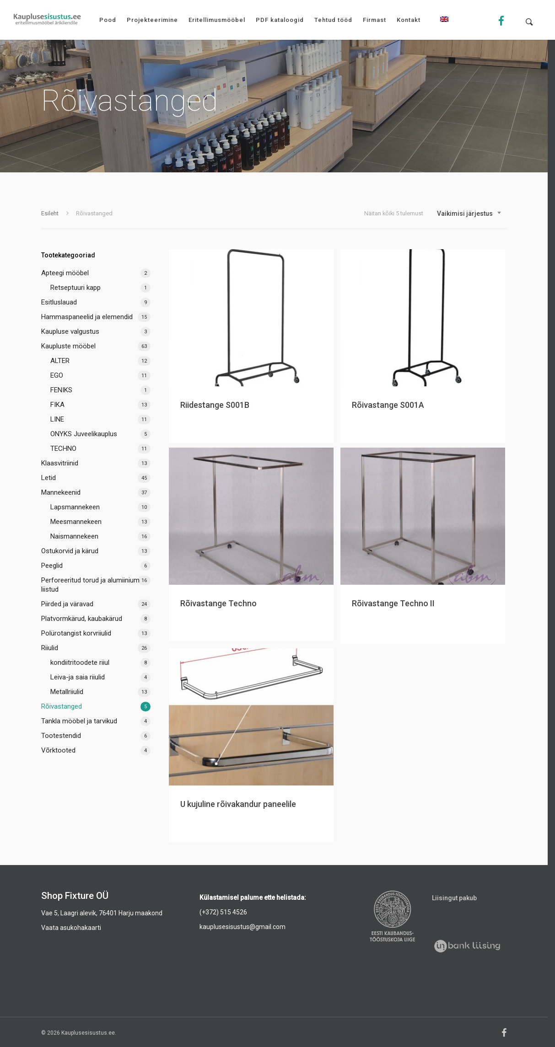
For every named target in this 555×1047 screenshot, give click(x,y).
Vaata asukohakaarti (71, 927)
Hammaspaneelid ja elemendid (87, 317)
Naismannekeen (74, 536)
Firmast (374, 19)
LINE (57, 419)
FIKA (57, 405)
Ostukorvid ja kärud (69, 551)
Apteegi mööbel (65, 273)
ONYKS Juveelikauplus (83, 434)
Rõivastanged (61, 706)
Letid (48, 478)
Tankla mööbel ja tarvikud (79, 721)
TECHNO (63, 448)
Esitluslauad (59, 302)
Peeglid (52, 565)
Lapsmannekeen (75, 507)
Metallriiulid (66, 692)
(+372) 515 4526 (223, 912)
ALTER (60, 361)
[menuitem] (444, 26)
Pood (107, 19)
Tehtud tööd (333, 19)
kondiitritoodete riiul (79, 662)
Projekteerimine (152, 19)
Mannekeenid (61, 492)
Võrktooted (58, 750)
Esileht (50, 213)
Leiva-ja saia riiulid (77, 677)
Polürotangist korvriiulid (76, 633)
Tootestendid (61, 736)
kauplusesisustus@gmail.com (242, 926)
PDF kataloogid (280, 19)
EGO (56, 375)
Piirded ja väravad (67, 604)
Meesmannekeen (76, 522)
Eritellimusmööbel (217, 19)
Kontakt (408, 19)
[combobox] (469, 213)
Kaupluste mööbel (68, 346)
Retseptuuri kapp (75, 287)
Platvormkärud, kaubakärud (81, 618)
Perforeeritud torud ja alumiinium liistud (90, 584)
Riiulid (49, 648)
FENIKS (61, 390)
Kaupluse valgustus (70, 331)
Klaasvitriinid (59, 463)
